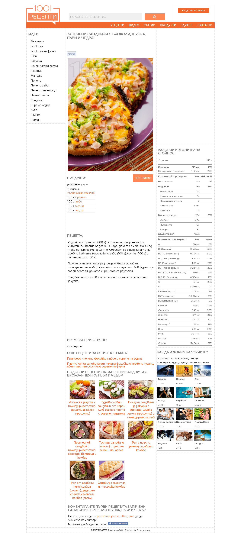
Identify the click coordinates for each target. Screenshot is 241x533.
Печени (36, 80)
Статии (149, 25)
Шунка (35, 115)
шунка (80, 206)
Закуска (36, 61)
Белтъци (37, 41)
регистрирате (108, 516)
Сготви (71, 54)
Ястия (35, 119)
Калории (36, 71)
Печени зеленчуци (43, 90)
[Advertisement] (46, 181)
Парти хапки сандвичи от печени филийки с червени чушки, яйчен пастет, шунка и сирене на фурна (110, 365)
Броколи (37, 46)
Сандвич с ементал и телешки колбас (111, 482)
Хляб (34, 110)
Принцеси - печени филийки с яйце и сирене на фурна (104, 358)
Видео (134, 25)
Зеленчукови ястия (45, 66)
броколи (81, 197)
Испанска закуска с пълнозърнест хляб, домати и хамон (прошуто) (82, 406)
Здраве (186, 25)
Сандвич (37, 100)
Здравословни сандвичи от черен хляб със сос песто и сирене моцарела (111, 406)
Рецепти (117, 25)
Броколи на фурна (43, 51)
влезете (128, 516)
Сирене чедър (40, 105)
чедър (79, 210)
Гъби (34, 56)
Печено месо (40, 95)
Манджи (36, 75)
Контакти (204, 25)
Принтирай (143, 177)
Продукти (168, 25)
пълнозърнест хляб (81, 193)
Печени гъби (40, 85)
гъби (78, 201)
